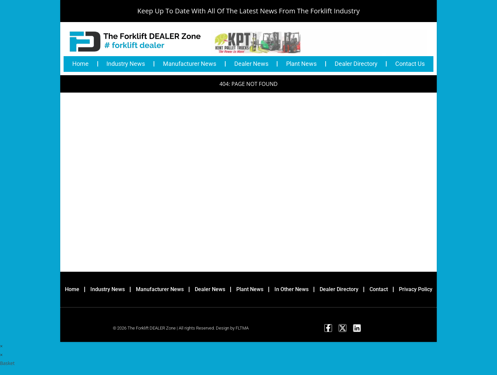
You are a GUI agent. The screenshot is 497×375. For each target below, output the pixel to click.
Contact (378, 289)
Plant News (301, 63)
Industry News (125, 63)
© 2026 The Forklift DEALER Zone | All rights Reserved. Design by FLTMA (181, 328)
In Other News (291, 289)
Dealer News (251, 63)
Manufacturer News (189, 63)
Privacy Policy (415, 289)
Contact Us (410, 63)
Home (80, 63)
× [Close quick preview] (1, 347)
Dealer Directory (356, 63)
